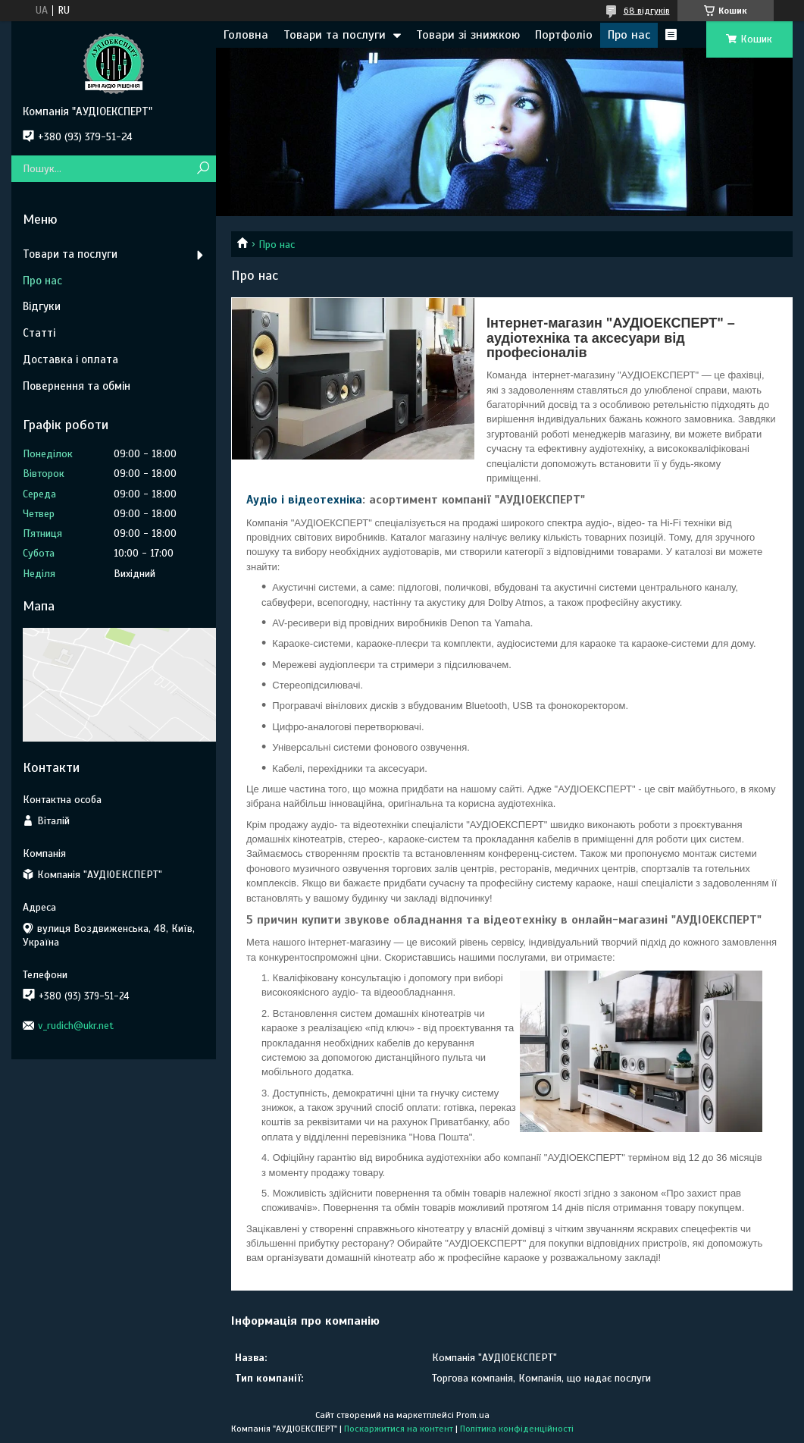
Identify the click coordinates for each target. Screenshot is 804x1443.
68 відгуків (647, 10)
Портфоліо (564, 34)
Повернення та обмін (76, 386)
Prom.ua (473, 1415)
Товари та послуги (334, 34)
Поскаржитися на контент (398, 1428)
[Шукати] (202, 168)
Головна (246, 34)
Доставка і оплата (70, 359)
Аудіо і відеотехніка (304, 499)
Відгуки (42, 306)
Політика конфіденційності (517, 1428)
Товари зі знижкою (468, 34)
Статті (39, 333)
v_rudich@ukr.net (76, 1025)
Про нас (629, 34)
